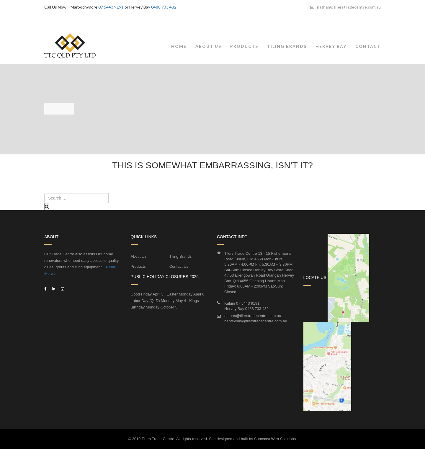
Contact (368, 45)
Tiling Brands (287, 45)
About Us (208, 45)
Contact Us (178, 266)
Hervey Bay (331, 45)
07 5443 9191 (111, 6)
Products (244, 45)
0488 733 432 (163, 6)
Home (179, 45)
